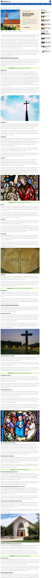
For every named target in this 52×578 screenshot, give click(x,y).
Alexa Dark (26, 19)
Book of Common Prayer (28, 82)
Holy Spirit (8, 239)
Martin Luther (18, 167)
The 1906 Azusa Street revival (6, 235)
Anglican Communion (26, 73)
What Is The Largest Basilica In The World (21, 68)
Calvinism (9, 31)
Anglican (2, 31)
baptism (16, 214)
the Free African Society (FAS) (15, 476)
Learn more (32, 36)
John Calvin (23, 222)
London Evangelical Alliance (13, 149)
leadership (17, 482)
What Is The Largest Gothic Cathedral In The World (22, 288)
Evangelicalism (20, 31)
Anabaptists (15, 207)
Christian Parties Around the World (22, 469)
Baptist (6, 31)
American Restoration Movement (12, 559)
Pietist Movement (16, 142)
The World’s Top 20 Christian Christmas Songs (22, 373)
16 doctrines (20, 325)
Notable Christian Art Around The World (22, 555)
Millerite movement (17, 276)
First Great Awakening (25, 301)
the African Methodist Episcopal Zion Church (16, 545)
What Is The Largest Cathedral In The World (22, 202)
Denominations (15, 31)
